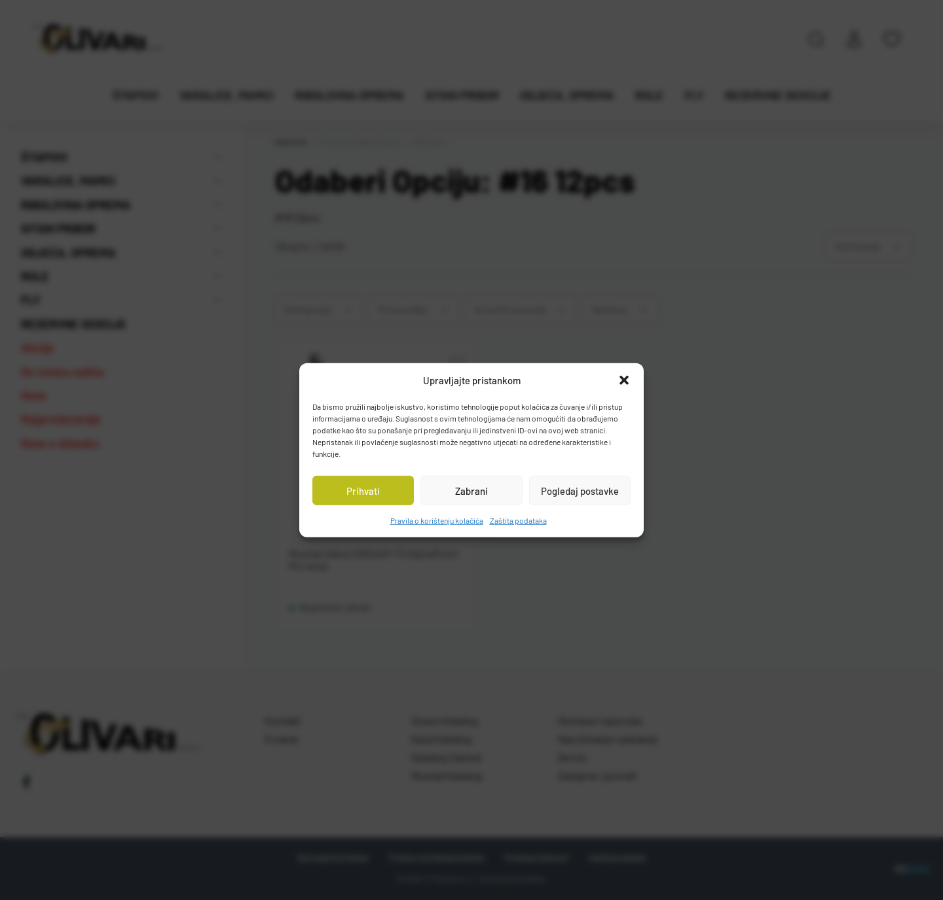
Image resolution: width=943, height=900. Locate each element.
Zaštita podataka (518, 520)
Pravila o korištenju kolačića (436, 520)
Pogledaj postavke (580, 490)
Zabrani (471, 490)
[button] (624, 380)
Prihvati (363, 490)
